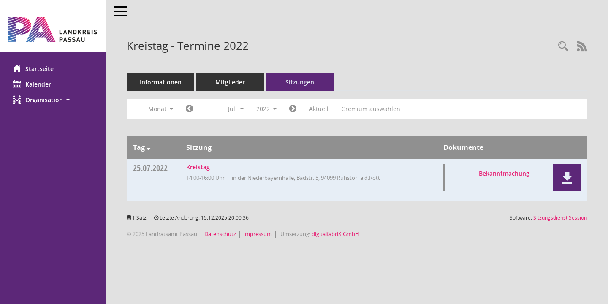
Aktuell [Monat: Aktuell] (318, 109)
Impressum (257, 234)
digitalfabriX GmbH (335, 234)
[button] (53, 100)
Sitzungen (299, 82)
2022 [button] (266, 109)
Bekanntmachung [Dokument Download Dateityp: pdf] (504, 173)
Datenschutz (220, 234)
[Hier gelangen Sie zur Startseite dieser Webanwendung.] (53, 29)
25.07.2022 (150, 168)
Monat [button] (160, 109)
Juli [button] (236, 109)
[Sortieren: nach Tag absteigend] (148, 147)
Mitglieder (230, 82)
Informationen (161, 82)
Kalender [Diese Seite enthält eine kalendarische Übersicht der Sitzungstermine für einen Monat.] (32, 84)
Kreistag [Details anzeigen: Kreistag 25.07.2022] (198, 167)
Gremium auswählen (370, 109)
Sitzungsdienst (560, 217)
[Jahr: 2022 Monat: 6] (189, 109)
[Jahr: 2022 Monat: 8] (293, 109)
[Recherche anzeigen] (563, 47)
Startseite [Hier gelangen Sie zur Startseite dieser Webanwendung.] (33, 68)
